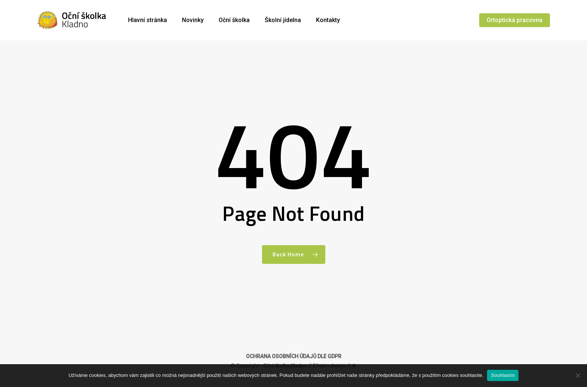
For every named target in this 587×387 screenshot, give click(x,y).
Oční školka (234, 20)
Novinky (193, 20)
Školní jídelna (283, 20)
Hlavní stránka (147, 20)
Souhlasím (503, 375)
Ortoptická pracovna (514, 20)
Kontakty (328, 20)
